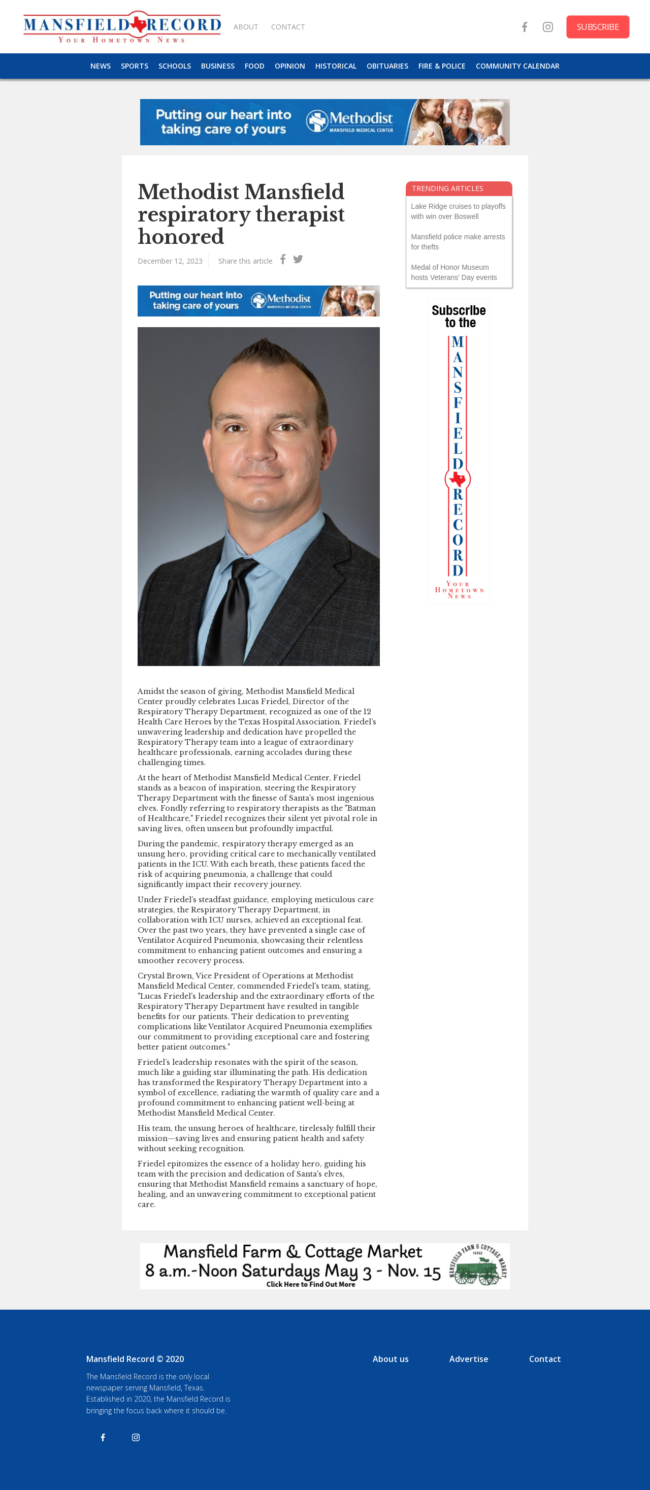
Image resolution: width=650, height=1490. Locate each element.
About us (391, 1359)
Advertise (469, 1359)
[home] (121, 26)
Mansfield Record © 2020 (135, 1359)
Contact (545, 1359)
